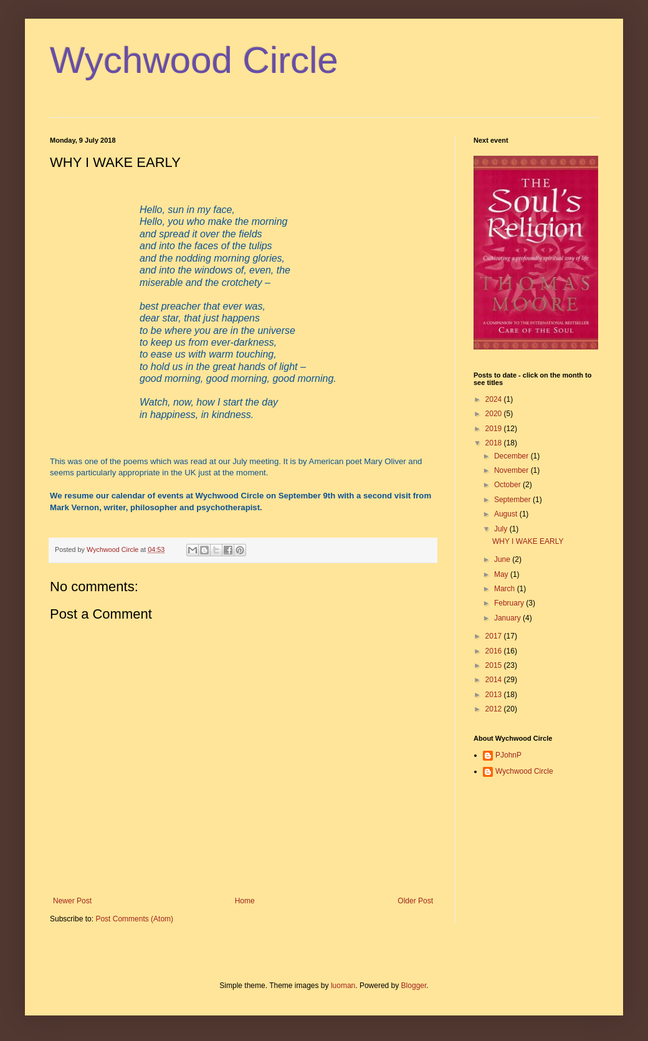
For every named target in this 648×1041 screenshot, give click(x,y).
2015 (494, 665)
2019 (494, 428)
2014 (494, 679)
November (512, 470)
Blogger (414, 985)
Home (245, 900)
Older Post (415, 900)
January (508, 618)
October (508, 484)
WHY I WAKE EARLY (527, 541)
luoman (343, 985)
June (503, 559)
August (507, 514)
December (512, 456)
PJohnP (508, 755)
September (513, 499)
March (505, 588)
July (502, 529)
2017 (494, 636)
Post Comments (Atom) (134, 919)
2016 (494, 651)
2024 (494, 399)
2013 (494, 694)
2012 (494, 709)
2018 (494, 443)
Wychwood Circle (194, 60)
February (510, 603)
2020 (494, 413)
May (502, 574)
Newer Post (72, 900)
